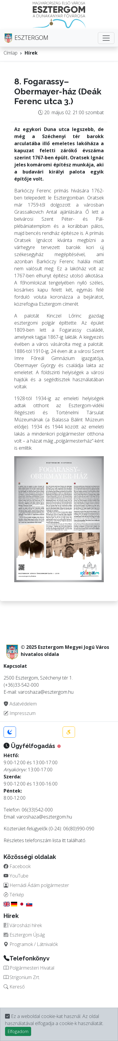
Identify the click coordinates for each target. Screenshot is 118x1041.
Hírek (31, 53)
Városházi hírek (23, 925)
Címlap (10, 53)
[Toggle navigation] (106, 38)
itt (64, 840)
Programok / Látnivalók (31, 944)
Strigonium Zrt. (22, 977)
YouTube (16, 876)
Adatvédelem (20, 703)
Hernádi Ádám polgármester (36, 885)
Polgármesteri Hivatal (29, 968)
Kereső (14, 986)
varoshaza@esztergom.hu (44, 817)
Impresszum (20, 713)
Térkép (14, 894)
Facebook (17, 866)
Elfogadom (18, 1031)
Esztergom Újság (24, 935)
